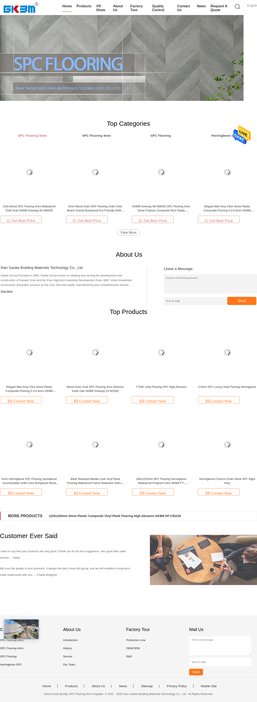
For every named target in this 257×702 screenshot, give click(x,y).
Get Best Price (21, 221)
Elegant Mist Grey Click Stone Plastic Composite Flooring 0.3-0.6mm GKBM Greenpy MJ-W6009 (227, 210)
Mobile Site (209, 686)
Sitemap (147, 686)
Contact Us (183, 8)
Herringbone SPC (11, 664)
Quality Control (158, 8)
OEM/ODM (133, 648)
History (67, 648)
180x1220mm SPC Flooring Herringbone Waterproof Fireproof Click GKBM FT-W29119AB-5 (161, 483)
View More (128, 232)
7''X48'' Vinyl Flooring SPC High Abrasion (161, 386)
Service (67, 656)
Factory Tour (136, 8)
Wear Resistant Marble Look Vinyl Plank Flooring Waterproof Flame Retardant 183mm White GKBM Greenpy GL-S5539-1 (95, 483)
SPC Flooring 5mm (12, 640)
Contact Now (21, 401)
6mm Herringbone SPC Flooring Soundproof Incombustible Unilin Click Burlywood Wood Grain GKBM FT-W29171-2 (29, 483)
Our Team (69, 664)
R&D (129, 656)
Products (83, 6)
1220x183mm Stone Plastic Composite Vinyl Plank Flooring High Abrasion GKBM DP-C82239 (115, 516)
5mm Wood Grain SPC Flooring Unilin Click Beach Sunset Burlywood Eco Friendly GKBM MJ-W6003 (95, 210)
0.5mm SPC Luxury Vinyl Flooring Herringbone (227, 386)
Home (67, 6)
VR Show (100, 8)
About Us (118, 8)
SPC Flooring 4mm (12, 648)
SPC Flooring (8, 656)
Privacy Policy (177, 686)
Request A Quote (219, 8)
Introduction (70, 640)
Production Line (135, 640)
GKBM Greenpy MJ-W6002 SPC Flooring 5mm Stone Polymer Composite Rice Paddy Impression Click (161, 210)
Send (242, 301)
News (201, 6)
